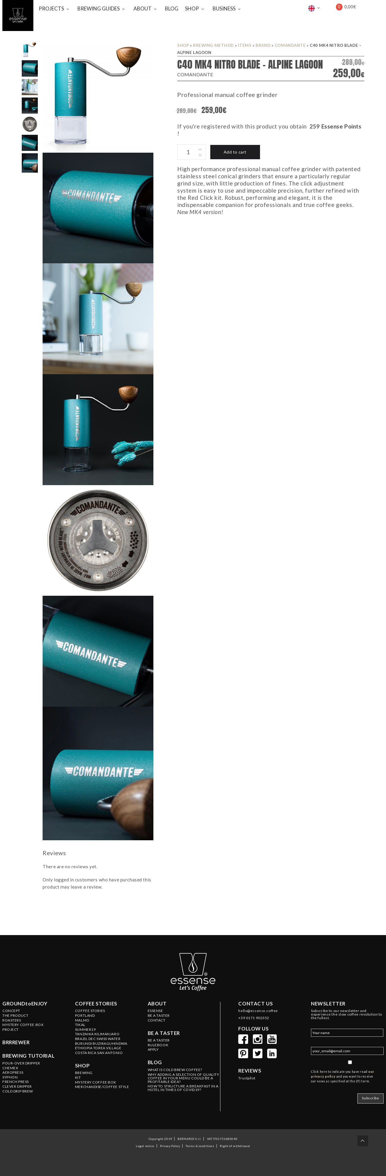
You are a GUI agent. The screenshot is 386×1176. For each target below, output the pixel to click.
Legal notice (145, 1145)
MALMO (82, 1020)
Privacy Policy (170, 1145)
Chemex (10, 1068)
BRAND (263, 45)
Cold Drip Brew (17, 1091)
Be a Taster (159, 1040)
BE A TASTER (159, 1015)
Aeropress (12, 1072)
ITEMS (245, 45)
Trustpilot (246, 1078)
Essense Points (341, 126)
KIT (78, 1077)
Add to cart (235, 151)
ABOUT (142, 8)
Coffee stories (96, 1003)
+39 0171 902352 (253, 1018)
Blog (155, 1062)
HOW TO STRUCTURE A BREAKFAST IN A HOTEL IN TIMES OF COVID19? (183, 1088)
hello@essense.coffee (258, 1011)
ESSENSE (155, 1011)
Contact (157, 1020)
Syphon (10, 1077)
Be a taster (164, 1033)
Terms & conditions (200, 1145)
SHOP (192, 8)
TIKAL (80, 1025)
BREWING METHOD (213, 45)
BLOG (171, 8)
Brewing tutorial (28, 1056)
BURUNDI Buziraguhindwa (101, 1043)
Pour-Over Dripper (21, 1063)
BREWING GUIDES (98, 8)
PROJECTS (51, 8)
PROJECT (10, 1029)
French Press (15, 1082)
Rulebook (158, 1045)
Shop (183, 45)
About (157, 1003)
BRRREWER (16, 1042)
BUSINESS (224, 8)
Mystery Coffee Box (22, 1025)
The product (15, 1015)
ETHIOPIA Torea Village (98, 1048)
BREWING (84, 1073)
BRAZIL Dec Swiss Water (98, 1039)
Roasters (11, 1020)
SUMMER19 (85, 1029)
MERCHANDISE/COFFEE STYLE (102, 1087)
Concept (11, 1011)
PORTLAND (85, 1015)
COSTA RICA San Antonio (99, 1053)
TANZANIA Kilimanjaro (97, 1034)
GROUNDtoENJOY (24, 1003)
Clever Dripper (17, 1086)
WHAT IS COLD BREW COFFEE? (175, 1070)
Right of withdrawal (235, 1145)
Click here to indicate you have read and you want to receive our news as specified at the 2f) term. (342, 1076)
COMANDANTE (290, 45)
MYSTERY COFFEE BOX (95, 1082)
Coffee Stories (90, 1011)
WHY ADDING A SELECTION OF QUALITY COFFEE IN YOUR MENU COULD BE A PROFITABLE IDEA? (183, 1078)
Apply (153, 1049)
